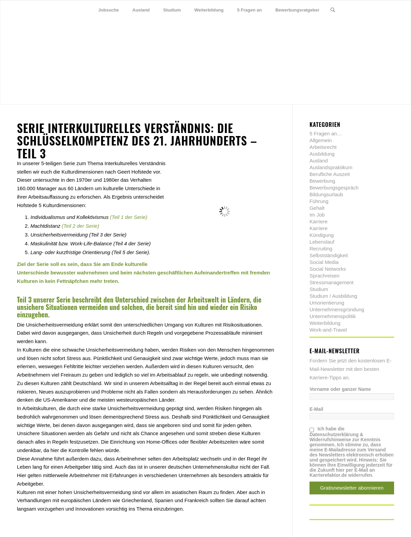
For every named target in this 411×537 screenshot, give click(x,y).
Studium (319, 289)
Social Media (324, 262)
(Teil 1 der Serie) (128, 217)
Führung (319, 201)
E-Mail (316, 409)
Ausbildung (322, 154)
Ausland (319, 160)
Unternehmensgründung (337, 309)
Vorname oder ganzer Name (340, 389)
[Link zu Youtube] (389, 10)
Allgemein (321, 140)
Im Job (317, 215)
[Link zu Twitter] (358, 10)
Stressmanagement (331, 282)
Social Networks (328, 269)
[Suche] (332, 10)
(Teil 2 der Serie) (80, 226)
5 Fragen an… (326, 133)
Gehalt (317, 208)
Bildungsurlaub (326, 194)
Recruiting (321, 248)
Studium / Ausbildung (333, 296)
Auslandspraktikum (331, 167)
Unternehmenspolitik (333, 316)
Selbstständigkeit (329, 255)
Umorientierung (327, 303)
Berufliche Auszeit (330, 174)
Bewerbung (322, 181)
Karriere (318, 221)
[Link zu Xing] (379, 10)
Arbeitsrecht (323, 147)
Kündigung (322, 235)
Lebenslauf (322, 242)
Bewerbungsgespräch (334, 188)
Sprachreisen (324, 275)
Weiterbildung (325, 323)
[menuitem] (109, 10)
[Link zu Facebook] (369, 10)
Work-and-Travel (328, 330)
